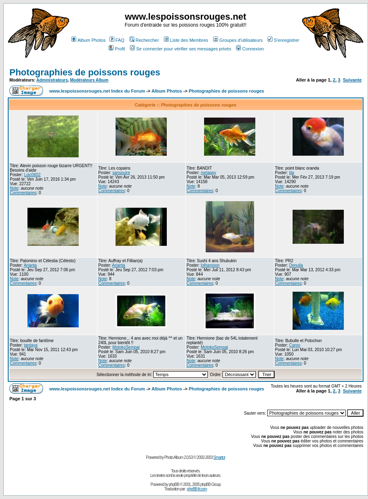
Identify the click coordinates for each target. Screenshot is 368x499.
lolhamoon (210, 265)
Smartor (219, 457)
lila (291, 172)
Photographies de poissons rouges (84, 72)
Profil (117, 48)
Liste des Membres (186, 40)
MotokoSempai (126, 347)
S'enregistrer (283, 40)
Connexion (250, 48)
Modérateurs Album (89, 80)
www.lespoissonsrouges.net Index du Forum (97, 90)
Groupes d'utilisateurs (238, 40)
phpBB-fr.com (197, 489)
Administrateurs (52, 80)
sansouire (121, 172)
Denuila (296, 265)
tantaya (30, 345)
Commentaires (23, 193)
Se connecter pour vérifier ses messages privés (180, 48)
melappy (208, 172)
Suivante (352, 79)
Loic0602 (32, 174)
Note (14, 188)
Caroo (294, 345)
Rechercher (144, 40)
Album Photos (88, 40)
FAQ (117, 40)
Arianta (30, 265)
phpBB (174, 484)
